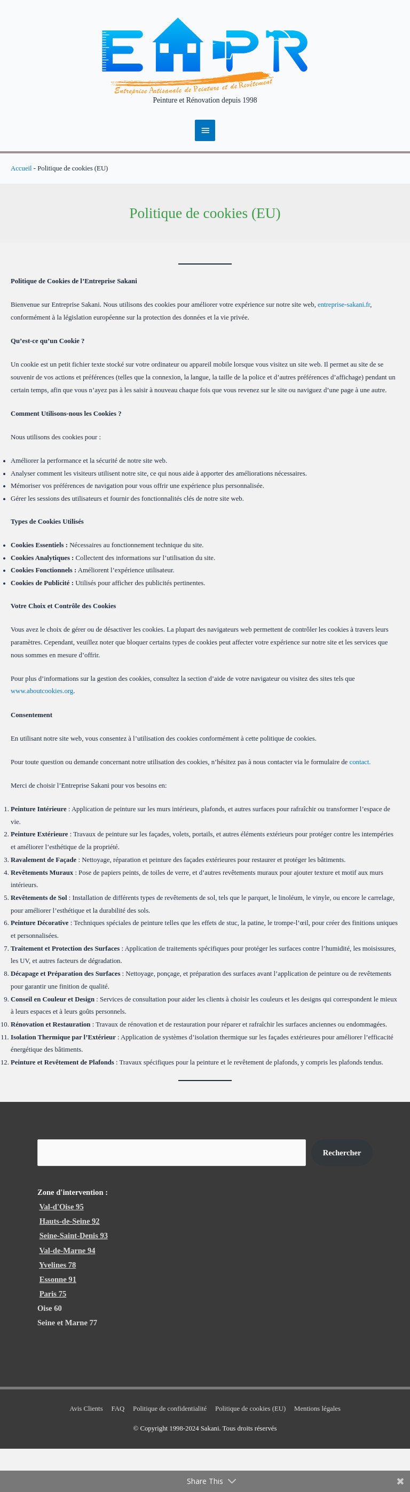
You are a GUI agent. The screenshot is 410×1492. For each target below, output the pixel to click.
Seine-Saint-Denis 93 (74, 1279)
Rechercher (342, 1195)
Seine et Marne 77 (67, 1366)
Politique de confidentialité (170, 1452)
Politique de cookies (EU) (250, 1452)
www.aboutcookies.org (42, 734)
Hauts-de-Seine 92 (70, 1264)
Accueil (21, 211)
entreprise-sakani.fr (344, 348)
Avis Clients (85, 1452)
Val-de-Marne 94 (67, 1293)
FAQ (118, 1452)
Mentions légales (317, 1452)
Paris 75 (53, 1336)
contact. (359, 805)
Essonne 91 (58, 1322)
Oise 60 (49, 1351)
